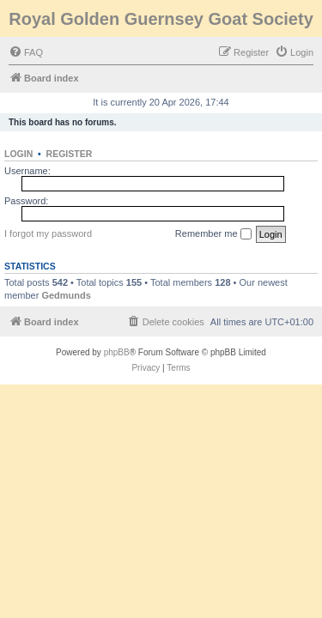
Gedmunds (65, 295)
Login (18, 153)
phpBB (117, 352)
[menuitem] (26, 52)
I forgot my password (48, 233)
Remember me (213, 234)
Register (69, 153)
